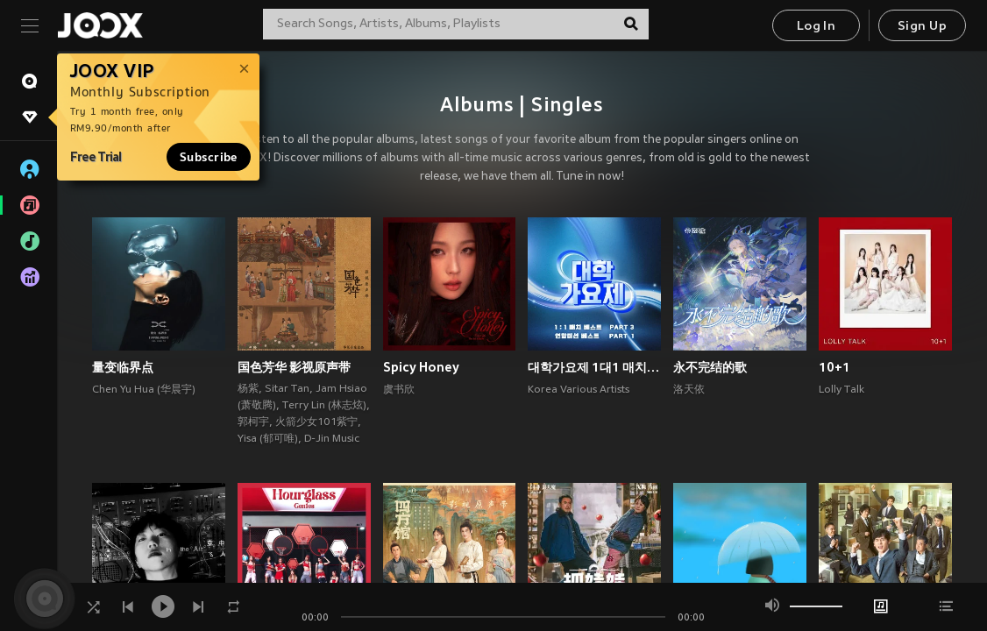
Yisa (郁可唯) (268, 439)
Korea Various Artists (578, 390)
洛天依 (689, 390)
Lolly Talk (841, 390)
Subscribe (209, 157)
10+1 (834, 367)
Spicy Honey (421, 367)
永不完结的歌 (710, 367)
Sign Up (922, 26)
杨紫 (248, 389)
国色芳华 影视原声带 (294, 367)
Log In (816, 26)
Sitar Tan (287, 389)
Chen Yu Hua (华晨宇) (143, 390)
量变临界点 (122, 367)
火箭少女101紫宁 (316, 422)
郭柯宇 (253, 422)
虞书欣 (399, 390)
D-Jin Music (331, 439)
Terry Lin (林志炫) (324, 406)
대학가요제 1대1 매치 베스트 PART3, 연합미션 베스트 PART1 (594, 367)
